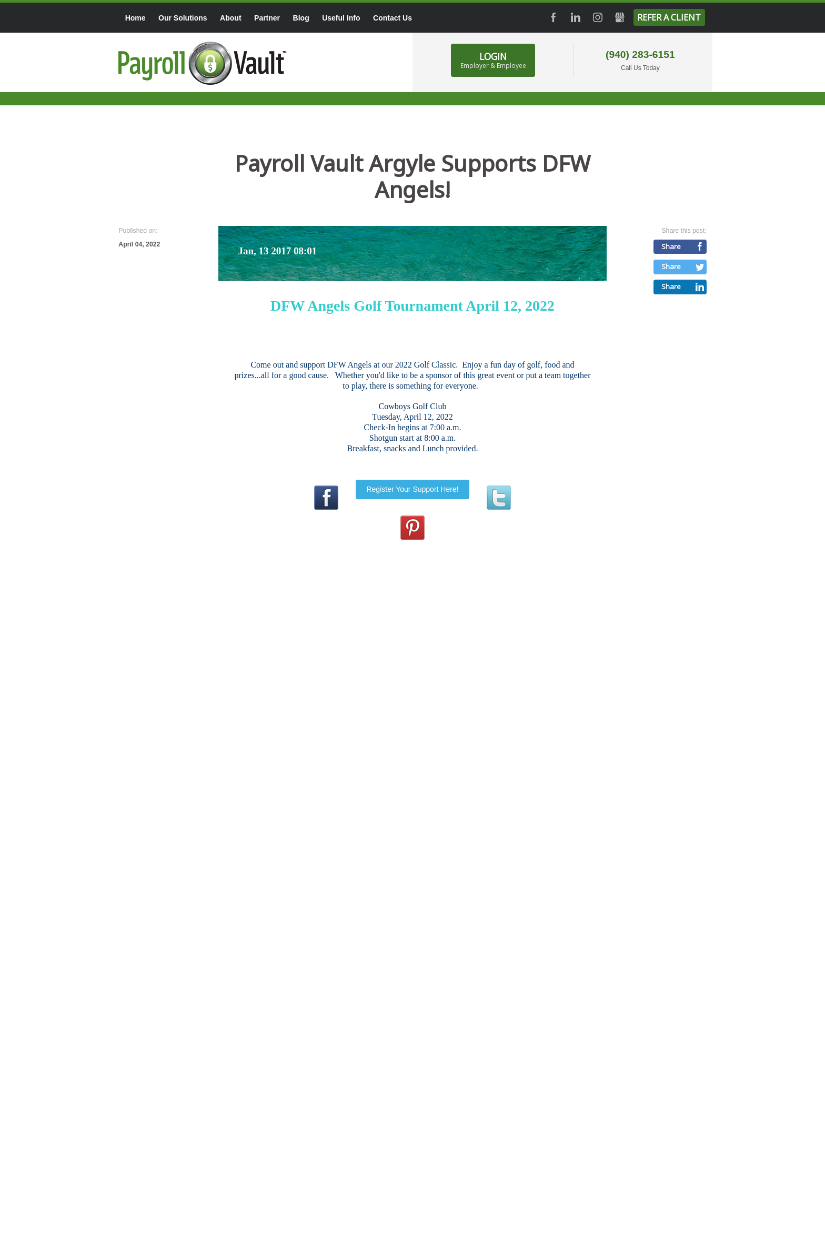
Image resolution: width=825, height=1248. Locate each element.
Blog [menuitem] (301, 18)
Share (671, 246)
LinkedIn (575, 17)
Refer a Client (669, 17)
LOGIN (493, 60)
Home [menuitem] (135, 18)
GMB (619, 17)
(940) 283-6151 (640, 54)
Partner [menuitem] (267, 18)
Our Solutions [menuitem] (182, 18)
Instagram (597, 17)
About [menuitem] (230, 18)
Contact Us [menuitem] (392, 18)
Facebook (553, 17)
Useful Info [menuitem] (341, 18)
